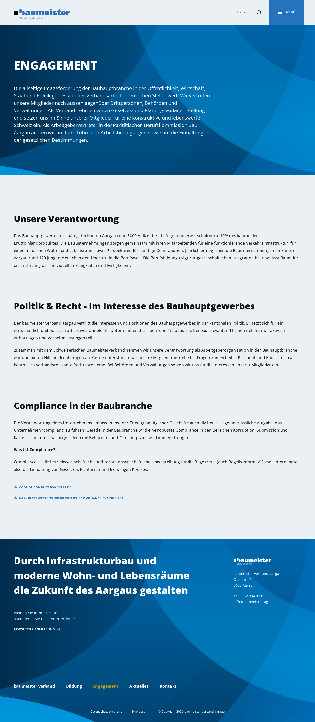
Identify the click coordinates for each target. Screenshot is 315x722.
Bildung (74, 686)
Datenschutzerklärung (106, 711)
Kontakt (242, 12)
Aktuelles (139, 686)
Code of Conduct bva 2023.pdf (45, 487)
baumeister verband (34, 686)
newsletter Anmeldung (34, 629)
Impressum (140, 711)
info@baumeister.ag (250, 601)
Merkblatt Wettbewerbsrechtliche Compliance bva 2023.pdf (71, 498)
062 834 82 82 (253, 596)
